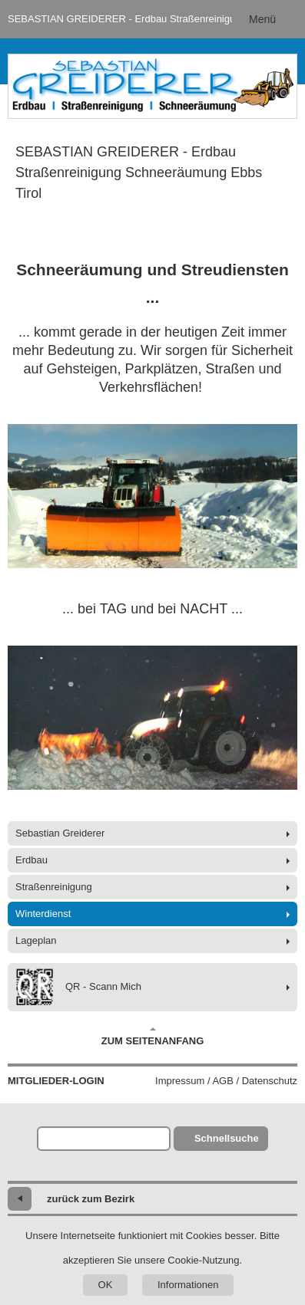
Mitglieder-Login (56, 1080)
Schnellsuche (226, 1138)
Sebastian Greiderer (59, 833)
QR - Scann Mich (78, 987)
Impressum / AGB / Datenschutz (226, 1080)
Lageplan (36, 940)
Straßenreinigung (53, 886)
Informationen (188, 1284)
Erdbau (31, 860)
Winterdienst (43, 913)
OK (105, 1284)
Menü (262, 19)
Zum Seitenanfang (152, 1037)
